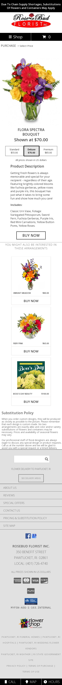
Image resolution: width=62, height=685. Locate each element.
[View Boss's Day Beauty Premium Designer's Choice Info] (31, 375)
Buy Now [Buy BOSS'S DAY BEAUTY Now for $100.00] (31, 402)
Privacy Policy (16, 665)
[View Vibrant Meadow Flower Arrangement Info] (31, 274)
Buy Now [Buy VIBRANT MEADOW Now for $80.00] (31, 301)
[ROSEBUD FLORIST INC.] (31, 28)
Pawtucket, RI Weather (16, 654)
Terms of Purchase (40, 665)
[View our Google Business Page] (34, 537)
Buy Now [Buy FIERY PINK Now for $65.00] (31, 351)
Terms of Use (31, 671)
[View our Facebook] (28, 537)
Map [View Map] (31, 682)
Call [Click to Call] (10, 682)
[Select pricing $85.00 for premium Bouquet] (48, 151)
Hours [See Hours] (52, 682)
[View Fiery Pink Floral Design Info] (31, 324)
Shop (15, 36)
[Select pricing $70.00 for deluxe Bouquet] (31, 151)
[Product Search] (32, 459)
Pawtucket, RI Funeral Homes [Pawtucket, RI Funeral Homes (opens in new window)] (21, 636)
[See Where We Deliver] (31, 478)
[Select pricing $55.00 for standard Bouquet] (14, 151)
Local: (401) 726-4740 (31, 563)
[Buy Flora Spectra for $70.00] (31, 235)
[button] (31, 601)
